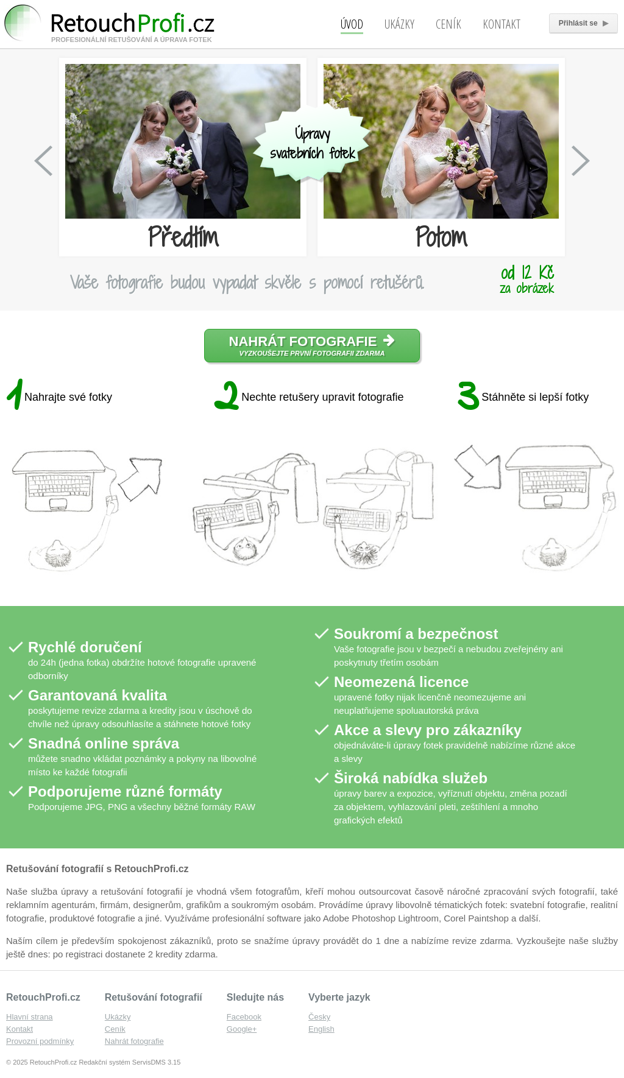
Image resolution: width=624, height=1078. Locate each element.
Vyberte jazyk (339, 997)
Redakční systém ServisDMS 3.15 (129, 1062)
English (321, 1029)
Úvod (352, 24)
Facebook (244, 1016)
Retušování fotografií (153, 997)
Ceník (448, 24)
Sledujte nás (255, 997)
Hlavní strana (29, 1016)
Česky (319, 1016)
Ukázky (399, 24)
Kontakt (501, 24)
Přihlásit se (583, 23)
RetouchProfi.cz (43, 997)
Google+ (242, 1029)
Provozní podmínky (40, 1041)
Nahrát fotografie (312, 345)
